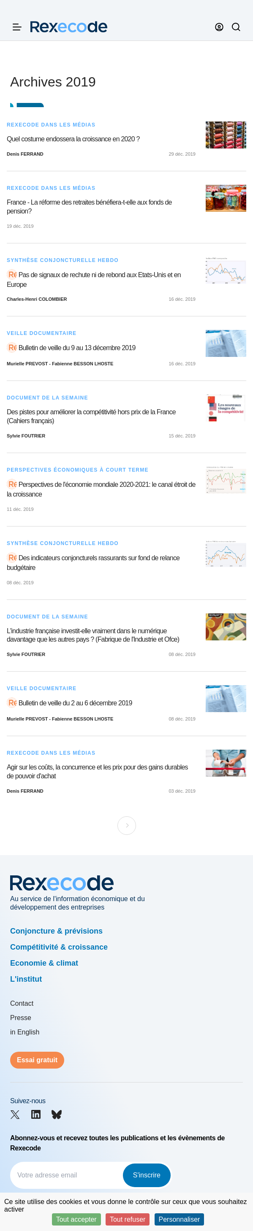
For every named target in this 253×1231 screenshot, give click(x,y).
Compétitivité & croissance (59, 947)
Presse (20, 1017)
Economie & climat (44, 963)
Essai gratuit (37, 1060)
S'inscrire (147, 1175)
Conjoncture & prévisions (56, 931)
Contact (21, 1003)
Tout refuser (127, 1219)
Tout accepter (76, 1219)
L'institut (26, 979)
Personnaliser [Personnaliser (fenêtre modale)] (179, 1219)
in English (24, 1032)
